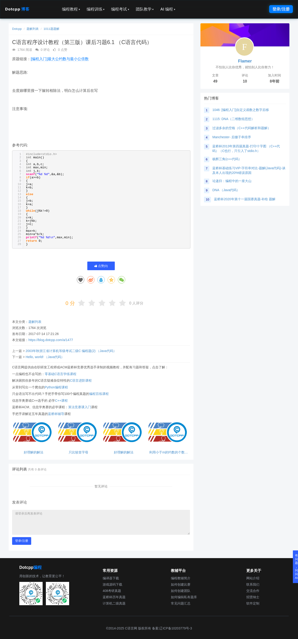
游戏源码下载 (112, 584)
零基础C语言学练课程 (60, 374)
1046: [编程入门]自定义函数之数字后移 (240, 110)
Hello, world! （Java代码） (45, 357)
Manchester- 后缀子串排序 (231, 137)
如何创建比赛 (180, 584)
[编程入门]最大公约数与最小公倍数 (60, 59)
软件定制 (252, 603)
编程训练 (96, 9)
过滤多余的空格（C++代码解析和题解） (241, 128)
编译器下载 (111, 578)
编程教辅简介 (180, 578)
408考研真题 (112, 591)
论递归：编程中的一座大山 (231, 181)
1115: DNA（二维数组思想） (233, 119)
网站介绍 (252, 578)
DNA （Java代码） (226, 190)
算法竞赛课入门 (79, 407)
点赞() (101, 266)
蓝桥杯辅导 (56, 414)
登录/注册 (281, 9)
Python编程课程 (56, 387)
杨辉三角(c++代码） (227, 159)
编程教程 (71, 9)
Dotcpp (17, 9)
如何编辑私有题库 (184, 597)
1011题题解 (51, 29)
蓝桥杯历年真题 (114, 597)
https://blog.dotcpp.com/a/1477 (50, 340)
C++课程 (61, 400)
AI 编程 (167, 9)
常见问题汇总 (180, 603)
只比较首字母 (78, 452)
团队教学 (145, 9)
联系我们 (252, 584)
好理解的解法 (33, 452)
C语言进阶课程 (81, 380)
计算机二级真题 (114, 603)
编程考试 (120, 9)
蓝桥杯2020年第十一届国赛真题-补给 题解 (244, 199)
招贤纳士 (252, 597)
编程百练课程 (99, 394)
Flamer (245, 61)
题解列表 (33, 29)
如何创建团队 (180, 591)
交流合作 (252, 591)
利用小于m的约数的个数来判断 (168, 452)
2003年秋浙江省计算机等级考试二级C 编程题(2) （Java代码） (71, 351)
